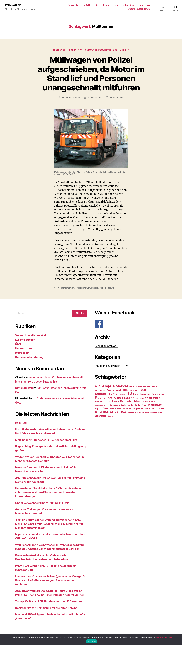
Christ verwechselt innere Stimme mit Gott (42, 503)
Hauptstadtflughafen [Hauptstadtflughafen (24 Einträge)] (103, 402)
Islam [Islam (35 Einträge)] (137, 401)
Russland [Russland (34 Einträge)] (146, 408)
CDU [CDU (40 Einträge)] (125, 390)
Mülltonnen (82, 288)
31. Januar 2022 (95, 97)
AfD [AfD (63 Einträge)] (98, 386)
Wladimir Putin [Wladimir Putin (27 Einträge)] (156, 412)
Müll (74, 288)
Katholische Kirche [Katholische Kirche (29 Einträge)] (117, 405)
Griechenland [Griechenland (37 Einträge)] (152, 397)
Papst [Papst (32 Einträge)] (97, 408)
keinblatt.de (13, 5)
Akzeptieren (91, 641)
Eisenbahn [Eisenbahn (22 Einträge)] (122, 394)
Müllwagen (93, 288)
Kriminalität (75, 50)
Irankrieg (21, 423)
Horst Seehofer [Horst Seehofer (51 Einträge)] (122, 401)
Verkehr (124, 50)
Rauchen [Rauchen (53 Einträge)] (108, 408)
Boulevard (59, 50)
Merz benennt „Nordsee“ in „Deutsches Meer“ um (46, 440)
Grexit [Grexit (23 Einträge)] (142, 398)
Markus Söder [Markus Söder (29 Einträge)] (134, 405)
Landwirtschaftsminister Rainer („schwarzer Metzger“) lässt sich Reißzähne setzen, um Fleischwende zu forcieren (50, 580)
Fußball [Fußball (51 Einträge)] (118, 397)
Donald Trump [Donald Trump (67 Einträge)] (106, 394)
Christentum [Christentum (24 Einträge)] (134, 390)
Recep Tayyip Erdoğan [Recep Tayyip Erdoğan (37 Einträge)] (127, 408)
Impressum (145, 5)
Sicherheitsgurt (106, 288)
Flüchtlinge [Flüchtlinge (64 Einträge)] (103, 397)
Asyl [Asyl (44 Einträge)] (131, 386)
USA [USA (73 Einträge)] (123, 412)
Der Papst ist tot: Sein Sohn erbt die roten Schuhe (46, 608)
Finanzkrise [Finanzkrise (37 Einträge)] (157, 394)
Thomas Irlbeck (73, 97)
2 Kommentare (116, 97)
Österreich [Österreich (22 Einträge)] (111, 416)
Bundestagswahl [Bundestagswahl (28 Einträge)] (114, 390)
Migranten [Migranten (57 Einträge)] (155, 404)
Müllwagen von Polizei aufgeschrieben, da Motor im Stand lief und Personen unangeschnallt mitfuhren (91, 73)
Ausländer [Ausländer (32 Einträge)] (141, 387)
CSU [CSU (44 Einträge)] (143, 390)
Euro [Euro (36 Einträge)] (135, 394)
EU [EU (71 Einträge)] (129, 394)
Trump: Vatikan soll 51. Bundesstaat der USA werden (48, 601)
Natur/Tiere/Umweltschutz (101, 50)
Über (116, 5)
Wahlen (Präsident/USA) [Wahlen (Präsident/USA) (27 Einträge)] (138, 412)
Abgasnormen (64, 288)
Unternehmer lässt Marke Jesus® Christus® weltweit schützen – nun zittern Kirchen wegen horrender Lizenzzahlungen (49, 492)
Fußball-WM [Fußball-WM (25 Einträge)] (129, 398)
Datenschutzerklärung (139, 9)
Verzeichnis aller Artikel (80, 5)
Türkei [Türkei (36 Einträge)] (98, 412)
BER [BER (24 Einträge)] (148, 387)
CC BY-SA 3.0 (68, 174)
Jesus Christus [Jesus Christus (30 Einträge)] (148, 401)
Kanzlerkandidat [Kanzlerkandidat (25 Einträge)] (101, 405)
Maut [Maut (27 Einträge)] (144, 405)
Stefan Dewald (24, 388)
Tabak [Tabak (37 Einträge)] (160, 408)
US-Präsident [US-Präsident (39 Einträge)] (110, 412)
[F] (131, 324)
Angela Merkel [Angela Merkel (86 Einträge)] (115, 386)
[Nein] (179, 639)
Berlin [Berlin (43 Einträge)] (155, 386)
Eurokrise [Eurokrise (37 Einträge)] (145, 394)
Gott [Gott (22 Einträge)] (136, 398)
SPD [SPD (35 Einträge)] (154, 408)
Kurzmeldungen (103, 5)
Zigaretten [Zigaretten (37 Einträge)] (100, 415)
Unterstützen (129, 5)
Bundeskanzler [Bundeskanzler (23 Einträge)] (100, 390)
